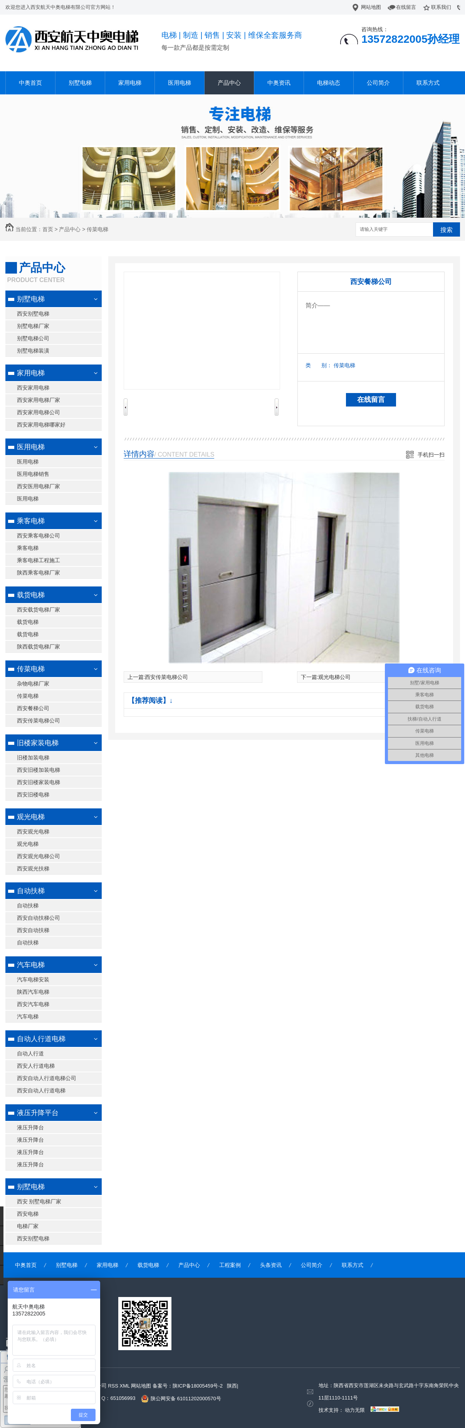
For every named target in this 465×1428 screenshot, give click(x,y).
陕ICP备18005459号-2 (198, 1386)
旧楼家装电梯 (38, 743)
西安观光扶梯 (33, 868)
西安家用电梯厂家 (38, 400)
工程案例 (230, 1265)
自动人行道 (30, 1053)
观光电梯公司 (334, 677)
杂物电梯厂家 (33, 683)
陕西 (232, 1386)
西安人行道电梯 (36, 1066)
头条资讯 (271, 1265)
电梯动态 (328, 82)
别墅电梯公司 (33, 338)
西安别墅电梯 (33, 314)
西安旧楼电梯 (33, 794)
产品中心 (229, 82)
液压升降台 (30, 1127)
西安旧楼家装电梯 (38, 782)
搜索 (446, 230)
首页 (47, 229)
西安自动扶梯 (33, 930)
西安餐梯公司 (33, 708)
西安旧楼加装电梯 (38, 770)
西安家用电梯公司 (38, 412)
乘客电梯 (31, 521)
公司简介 (378, 82)
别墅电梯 (80, 82)
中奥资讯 (278, 82)
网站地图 (371, 7)
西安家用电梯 (33, 388)
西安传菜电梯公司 (38, 720)
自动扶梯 (31, 891)
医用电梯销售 (33, 474)
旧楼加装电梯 (33, 757)
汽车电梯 (31, 965)
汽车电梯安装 (33, 979)
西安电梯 (28, 1214)
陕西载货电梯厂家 (38, 646)
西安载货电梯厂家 (38, 609)
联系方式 (428, 82)
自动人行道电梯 (41, 1039)
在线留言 (406, 7)
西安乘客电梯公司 (38, 536)
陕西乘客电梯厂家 (38, 573)
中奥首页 (30, 82)
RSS (113, 1386)
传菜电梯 (97, 229)
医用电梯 (179, 82)
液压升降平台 (38, 1113)
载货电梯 (31, 595)
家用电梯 (129, 82)
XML (125, 1386)
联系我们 (441, 7)
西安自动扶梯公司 (38, 918)
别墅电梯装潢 (33, 351)
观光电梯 (31, 817)
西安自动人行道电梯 (41, 1090)
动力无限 (355, 1410)
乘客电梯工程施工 (38, 560)
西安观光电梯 (33, 831)
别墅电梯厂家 (33, 326)
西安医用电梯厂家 (38, 486)
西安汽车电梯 (33, 1004)
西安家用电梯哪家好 (41, 425)
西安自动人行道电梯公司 (46, 1078)
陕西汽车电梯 (33, 992)
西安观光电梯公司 (38, 856)
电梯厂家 (28, 1226)
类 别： (319, 365)
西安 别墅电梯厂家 (39, 1201)
